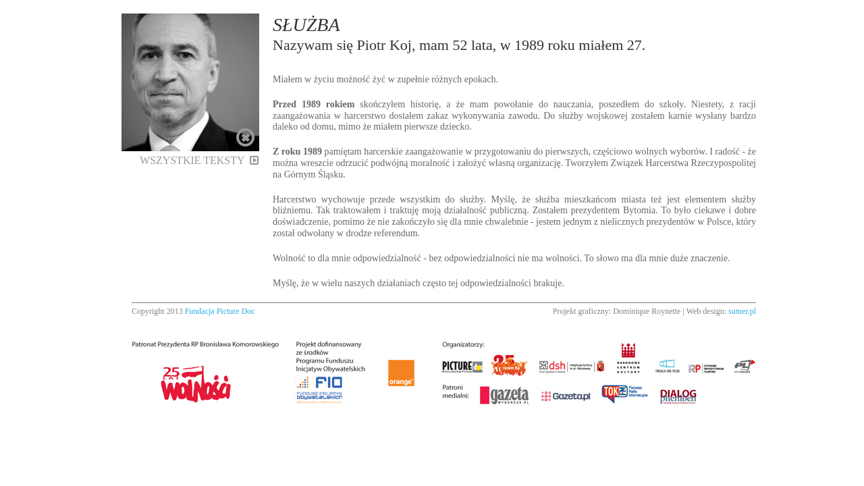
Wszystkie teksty (199, 160)
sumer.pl (742, 311)
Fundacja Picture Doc (220, 311)
